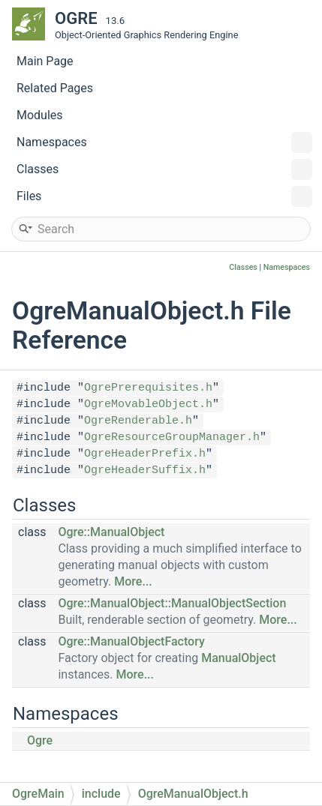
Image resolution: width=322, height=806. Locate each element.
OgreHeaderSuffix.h (145, 470)
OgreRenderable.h (138, 421)
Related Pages (55, 88)
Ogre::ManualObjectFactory (131, 641)
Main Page (45, 61)
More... (133, 581)
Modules (40, 115)
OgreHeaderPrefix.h (145, 454)
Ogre (40, 740)
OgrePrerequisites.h (148, 388)
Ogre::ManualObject (111, 532)
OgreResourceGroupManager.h (172, 437)
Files (164, 196)
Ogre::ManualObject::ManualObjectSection (172, 603)
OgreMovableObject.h (148, 404)
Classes (164, 169)
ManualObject (238, 658)
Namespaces (164, 142)
